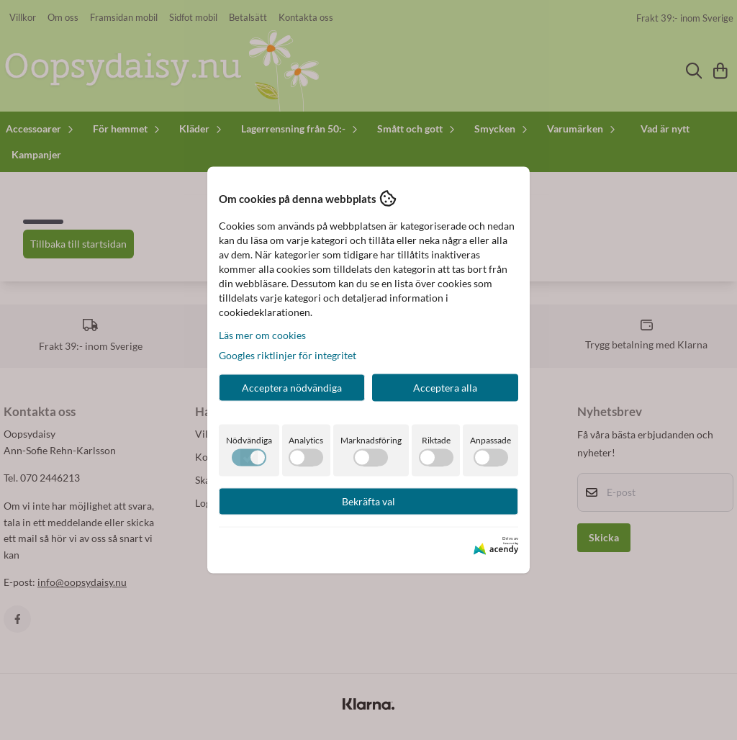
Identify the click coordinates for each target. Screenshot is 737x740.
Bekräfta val (368, 501)
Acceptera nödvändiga (292, 388)
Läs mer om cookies (262, 335)
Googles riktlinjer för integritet (287, 355)
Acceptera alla (445, 388)
